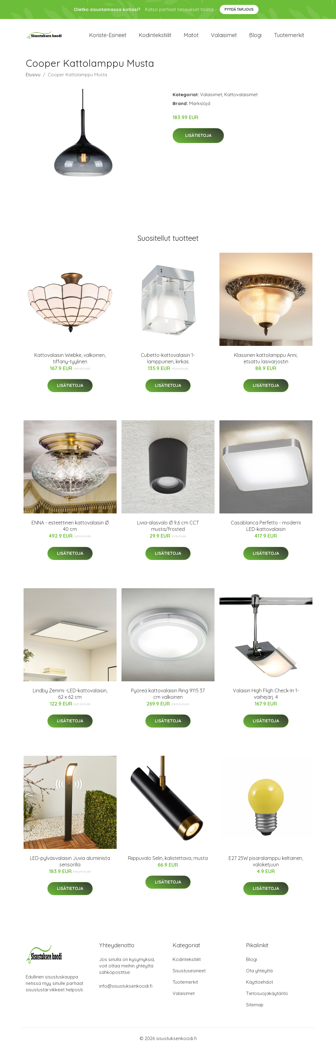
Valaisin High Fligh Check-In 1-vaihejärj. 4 (266, 697)
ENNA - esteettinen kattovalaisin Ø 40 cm (70, 529)
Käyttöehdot (259, 985)
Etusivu (33, 78)
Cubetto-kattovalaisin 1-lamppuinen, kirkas (168, 361)
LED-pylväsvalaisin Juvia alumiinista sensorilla (70, 864)
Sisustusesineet (189, 974)
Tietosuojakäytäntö (267, 996)
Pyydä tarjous (239, 9)
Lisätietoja (198, 139)
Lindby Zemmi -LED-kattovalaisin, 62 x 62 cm (70, 697)
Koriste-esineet (107, 36)
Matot (191, 36)
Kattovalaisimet (241, 97)
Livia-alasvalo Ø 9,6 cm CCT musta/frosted (168, 529)
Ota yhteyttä (259, 974)
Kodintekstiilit (155, 36)
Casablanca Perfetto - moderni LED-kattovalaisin (266, 529)
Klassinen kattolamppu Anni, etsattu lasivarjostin (265, 361)
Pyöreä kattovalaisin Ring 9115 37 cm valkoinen (168, 697)
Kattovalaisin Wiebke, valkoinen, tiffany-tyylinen (70, 361)
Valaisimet (224, 36)
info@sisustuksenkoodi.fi (125, 989)
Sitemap (254, 1008)
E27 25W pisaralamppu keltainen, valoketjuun (266, 864)
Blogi (255, 36)
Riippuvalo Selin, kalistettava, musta (168, 861)
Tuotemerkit (289, 36)
